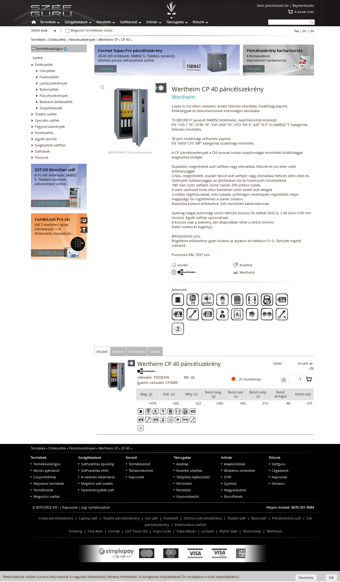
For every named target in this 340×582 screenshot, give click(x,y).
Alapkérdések (233, 464)
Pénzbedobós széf (286, 518)
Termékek (48, 22)
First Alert (95, 531)
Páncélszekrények (82, 40)
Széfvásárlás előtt (93, 470)
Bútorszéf (258, 518)
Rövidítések (232, 496)
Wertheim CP (108, 40)
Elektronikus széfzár (190, 524)
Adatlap (181, 464)
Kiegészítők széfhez (50, 145)
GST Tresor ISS (136, 531)
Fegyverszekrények (50, 126)
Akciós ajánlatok (45, 470)
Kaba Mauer (186, 531)
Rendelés (104, 22)
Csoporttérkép (43, 477)
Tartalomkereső (139, 470)
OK (331, 577)
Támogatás (175, 22)
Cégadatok (279, 470)
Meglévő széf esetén (95, 483)
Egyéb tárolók (46, 139)
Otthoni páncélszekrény (203, 518)
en (305, 30)
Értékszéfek (57, 40)
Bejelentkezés (303, 5)
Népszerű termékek (47, 483)
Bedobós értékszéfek (56, 101)
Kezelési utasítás (188, 470)
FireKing (75, 531)
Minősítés (183, 483)
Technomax (252, 531)
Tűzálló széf (236, 518)
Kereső (131, 457)
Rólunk (198, 22)
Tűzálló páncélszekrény (121, 518)
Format (114, 531)
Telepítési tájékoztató (192, 477)
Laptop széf (88, 518)
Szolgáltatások (76, 22)
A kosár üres (304, 11)
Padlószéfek (49, 77)
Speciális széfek (47, 120)
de (312, 30)
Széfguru (277, 464)
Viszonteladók (186, 496)
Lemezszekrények (53, 83)
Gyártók (229, 483)
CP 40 (125, 40)
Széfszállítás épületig (96, 464)
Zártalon (277, 483)
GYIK (226, 477)
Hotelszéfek (44, 132)
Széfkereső (128, 22)
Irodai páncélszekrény (56, 518)
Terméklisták (42, 490)
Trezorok (42, 157)
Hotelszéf (170, 518)
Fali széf (151, 518)
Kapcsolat (135, 477)
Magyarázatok (233, 490)
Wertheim (274, 531)
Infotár (151, 22)
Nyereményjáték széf (96, 490)
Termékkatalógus (45, 464)
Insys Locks (162, 531)
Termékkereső (138, 464)
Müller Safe (228, 531)
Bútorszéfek (49, 89)
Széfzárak (42, 151)
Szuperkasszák (51, 108)
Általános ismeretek (238, 470)
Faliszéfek (47, 70)
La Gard (207, 531)
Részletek (306, 577)
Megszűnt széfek (45, 496)
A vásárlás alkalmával (96, 477)
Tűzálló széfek (46, 114)
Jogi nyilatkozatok (95, 507)
